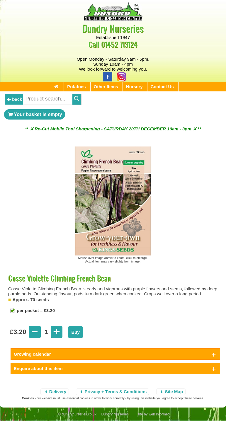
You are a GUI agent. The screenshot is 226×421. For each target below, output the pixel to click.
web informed (159, 414)
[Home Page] (113, 19)
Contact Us (162, 86)
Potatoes (76, 86)
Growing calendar (32, 354)
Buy (75, 332)
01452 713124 (119, 44)
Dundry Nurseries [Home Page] (113, 28)
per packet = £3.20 (35, 310)
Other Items (106, 86)
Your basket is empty (34, 114)
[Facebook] (106, 76)
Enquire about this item (38, 368)
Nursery (134, 86)
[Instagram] (120, 76)
